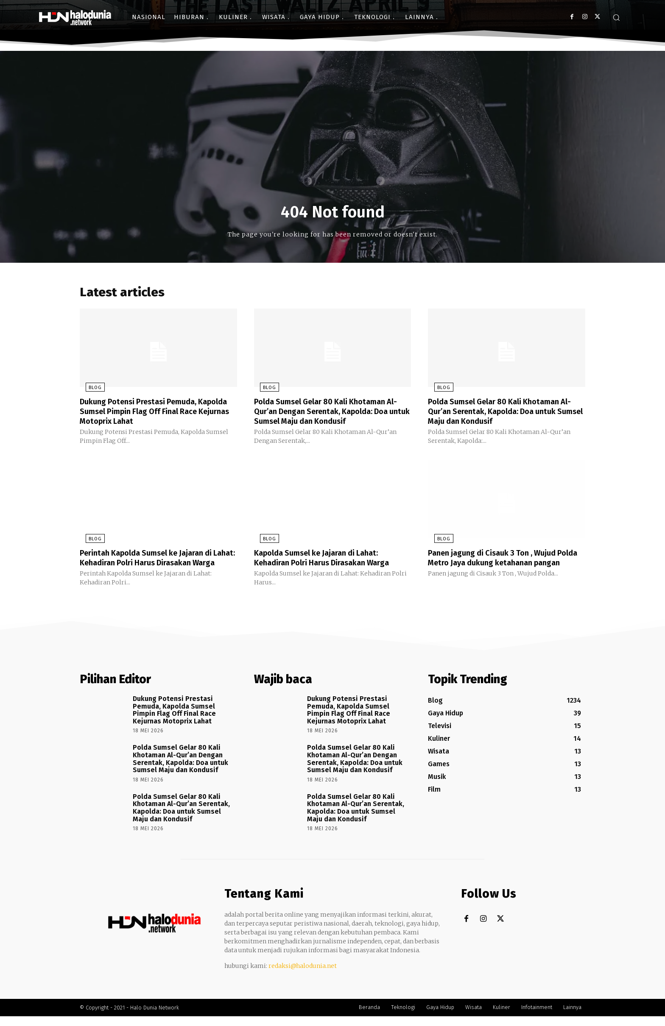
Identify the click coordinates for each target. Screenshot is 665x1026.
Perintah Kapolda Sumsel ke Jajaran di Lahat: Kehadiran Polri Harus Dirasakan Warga (154, 563)
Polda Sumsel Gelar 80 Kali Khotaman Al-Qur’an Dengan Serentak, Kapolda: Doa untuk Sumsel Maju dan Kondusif (327, 413)
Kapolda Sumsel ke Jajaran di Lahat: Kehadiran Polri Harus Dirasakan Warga (329, 558)
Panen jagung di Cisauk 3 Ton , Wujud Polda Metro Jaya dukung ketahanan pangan (498, 563)
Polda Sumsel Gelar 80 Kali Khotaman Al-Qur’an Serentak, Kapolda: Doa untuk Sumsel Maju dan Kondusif (505, 413)
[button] (616, 17)
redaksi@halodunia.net (302, 975)
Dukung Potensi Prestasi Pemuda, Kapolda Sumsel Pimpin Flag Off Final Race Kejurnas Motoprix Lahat (151, 413)
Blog (89, 390)
